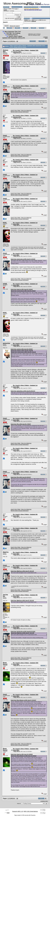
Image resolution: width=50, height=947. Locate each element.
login (16, 8)
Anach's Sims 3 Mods (15, 110)
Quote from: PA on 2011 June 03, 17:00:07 (21, 424)
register (5, 9)
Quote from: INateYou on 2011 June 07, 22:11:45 (22, 571)
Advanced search (14, 26)
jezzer (5, 222)
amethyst (33, 21)
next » (46, 38)
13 (17, 41)
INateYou (5, 552)
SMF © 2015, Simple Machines (31, 811)
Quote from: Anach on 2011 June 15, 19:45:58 (22, 754)
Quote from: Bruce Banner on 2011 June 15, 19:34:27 (23, 700)
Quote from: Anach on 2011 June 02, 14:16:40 (22, 289)
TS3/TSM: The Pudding (13, 33)
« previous (45, 37)
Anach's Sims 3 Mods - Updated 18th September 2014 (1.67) (13, 37)
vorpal (5, 283)
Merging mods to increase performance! (20, 111)
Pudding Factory (12, 35)
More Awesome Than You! (13, 31)
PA (4, 116)
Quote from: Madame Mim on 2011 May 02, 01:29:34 (23, 91)
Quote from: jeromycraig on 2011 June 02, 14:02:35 (23, 259)
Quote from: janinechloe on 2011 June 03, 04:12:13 (23, 391)
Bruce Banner (5, 663)
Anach (5, 85)
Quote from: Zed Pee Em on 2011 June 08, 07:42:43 (23, 631)
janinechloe (6, 343)
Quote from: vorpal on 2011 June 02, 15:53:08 (22, 349)
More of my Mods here (26, 110)
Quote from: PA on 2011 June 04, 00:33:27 (21, 477)
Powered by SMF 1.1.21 (17, 811)
